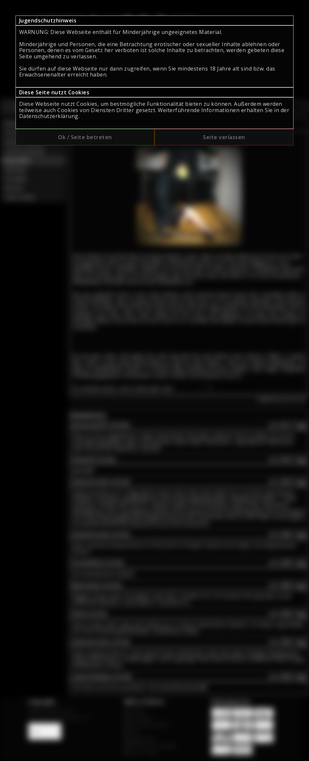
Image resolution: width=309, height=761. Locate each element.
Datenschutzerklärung (48, 116)
